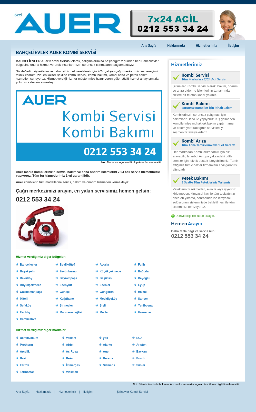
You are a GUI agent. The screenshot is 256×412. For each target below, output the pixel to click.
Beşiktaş (106, 278)
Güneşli (65, 292)
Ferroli (24, 365)
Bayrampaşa (68, 278)
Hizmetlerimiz (206, 45)
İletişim (233, 45)
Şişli (103, 305)
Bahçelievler (28, 264)
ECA (139, 338)
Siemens (109, 365)
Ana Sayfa (148, 45)
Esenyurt (66, 285)
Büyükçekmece (30, 285)
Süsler (140, 365)
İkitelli (24, 298)
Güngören (107, 292)
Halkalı (143, 292)
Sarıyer (143, 298)
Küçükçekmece (110, 271)
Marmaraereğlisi (71, 312)
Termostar (27, 372)
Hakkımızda (176, 45)
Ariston (141, 344)
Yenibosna (145, 305)
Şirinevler (66, 305)
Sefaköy (25, 305)
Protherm (26, 344)
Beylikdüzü (67, 264)
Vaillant (71, 338)
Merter (104, 312)
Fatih (141, 264)
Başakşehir (28, 271)
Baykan (141, 351)
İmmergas (73, 365)
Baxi (23, 358)
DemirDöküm (29, 338)
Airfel (70, 344)
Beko (69, 358)
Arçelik (25, 351)
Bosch (140, 358)
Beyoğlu (143, 278)
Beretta (108, 358)
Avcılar (104, 264)
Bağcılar (143, 271)
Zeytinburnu (68, 271)
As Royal (72, 351)
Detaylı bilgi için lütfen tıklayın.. (196, 216)
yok (105, 338)
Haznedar (144, 312)
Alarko (107, 344)
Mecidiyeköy (108, 298)
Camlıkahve (28, 319)
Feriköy (25, 312)
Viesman (72, 372)
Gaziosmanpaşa (31, 292)
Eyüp (141, 285)
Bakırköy (26, 278)
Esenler (105, 285)
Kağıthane (67, 298)
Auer (106, 351)
